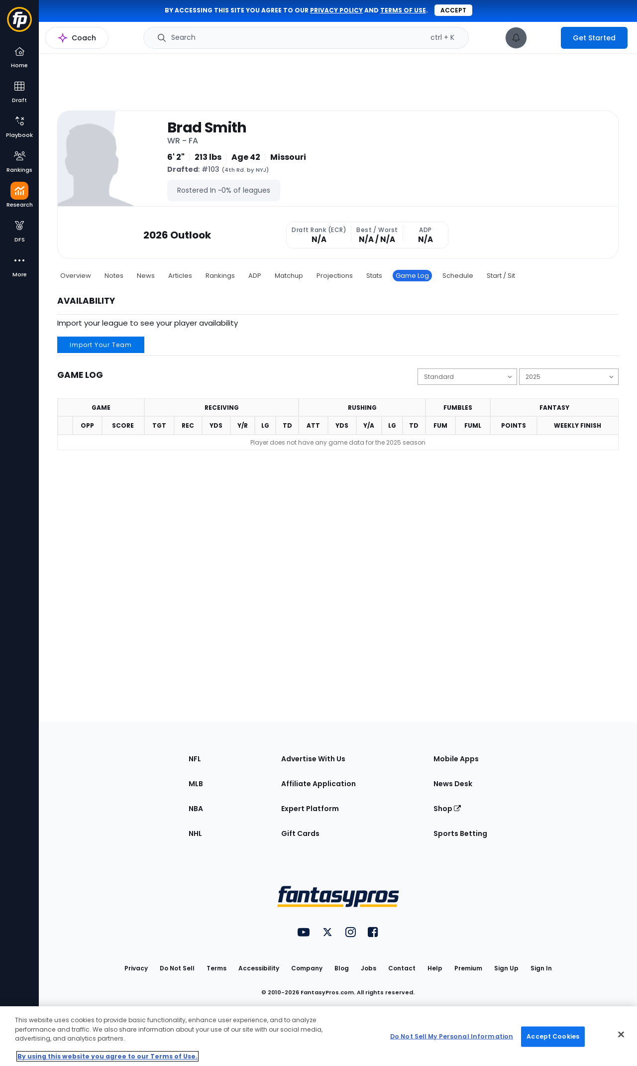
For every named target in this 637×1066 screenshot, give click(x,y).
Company (306, 968)
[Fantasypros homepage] (19, 24)
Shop (447, 809)
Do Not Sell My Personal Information (451, 1036)
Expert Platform (310, 809)
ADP (254, 275)
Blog (341, 968)
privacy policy (336, 10)
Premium (468, 968)
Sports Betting (460, 833)
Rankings (220, 275)
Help (434, 968)
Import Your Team (101, 345)
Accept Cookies (553, 1036)
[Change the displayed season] (569, 376)
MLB (196, 784)
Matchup (289, 275)
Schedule (457, 275)
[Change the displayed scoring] (467, 376)
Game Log (412, 275)
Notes (114, 275)
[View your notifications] (516, 38)
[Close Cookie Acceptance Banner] (621, 1035)
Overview (75, 275)
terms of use (403, 10)
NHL (195, 833)
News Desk (452, 784)
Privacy (136, 968)
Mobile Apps (456, 759)
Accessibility (258, 968)
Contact (402, 968)
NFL (195, 759)
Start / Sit (501, 275)
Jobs (368, 968)
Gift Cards (300, 833)
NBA (196, 809)
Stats (374, 275)
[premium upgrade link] (544, 38)
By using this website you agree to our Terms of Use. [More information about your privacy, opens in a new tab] (107, 1056)
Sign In (541, 968)
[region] (318, 1036)
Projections (335, 275)
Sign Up (506, 968)
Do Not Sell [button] (177, 968)
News (146, 275)
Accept (453, 10)
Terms (216, 968)
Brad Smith (207, 127)
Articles (180, 275)
